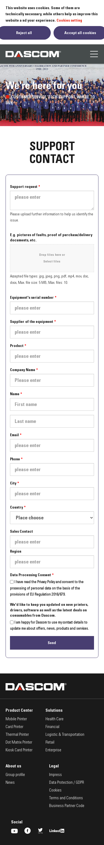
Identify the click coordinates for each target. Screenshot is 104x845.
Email (14, 434)
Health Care (54, 719)
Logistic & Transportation (64, 735)
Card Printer (14, 727)
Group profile (15, 775)
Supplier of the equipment (31, 321)
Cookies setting (69, 20)
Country (16, 507)
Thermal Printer (17, 735)
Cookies (55, 790)
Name (14, 393)
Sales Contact (21, 531)
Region (15, 551)
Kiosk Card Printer (19, 750)
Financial (52, 727)
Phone (15, 458)
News (10, 783)
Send (52, 642)
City (13, 483)
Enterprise (53, 750)
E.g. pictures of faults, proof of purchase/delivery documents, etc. (51, 237)
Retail (49, 743)
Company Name (22, 369)
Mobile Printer (16, 719)
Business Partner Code (66, 806)
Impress (55, 775)
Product (17, 345)
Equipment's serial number (32, 297)
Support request (23, 186)
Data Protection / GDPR (66, 783)
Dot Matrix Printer (19, 743)
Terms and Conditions (66, 798)
